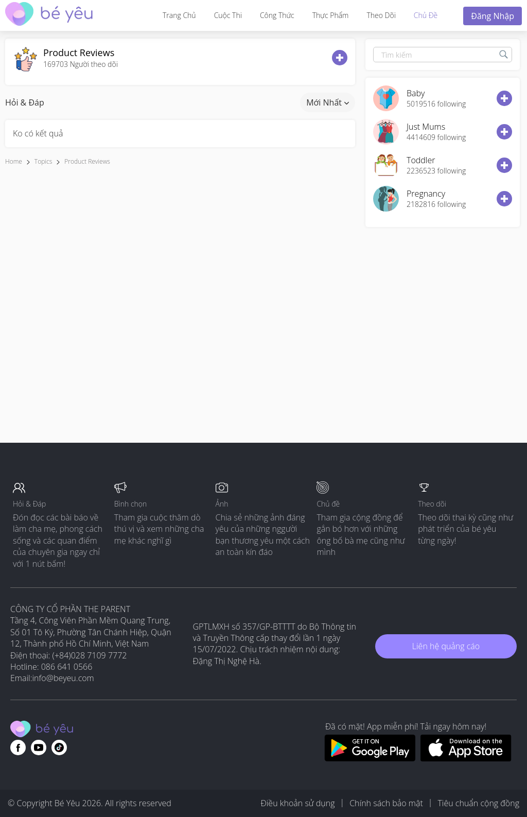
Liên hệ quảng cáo (446, 646)
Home (13, 161)
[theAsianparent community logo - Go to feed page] (49, 15)
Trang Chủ (179, 15)
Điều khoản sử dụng (297, 803)
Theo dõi (380, 15)
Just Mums (426, 126)
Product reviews (87, 161)
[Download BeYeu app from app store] (466, 758)
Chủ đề (425, 15)
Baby (416, 93)
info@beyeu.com (63, 678)
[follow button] (339, 57)
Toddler (421, 160)
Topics (43, 161)
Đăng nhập (492, 16)
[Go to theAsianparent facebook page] (18, 747)
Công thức (277, 15)
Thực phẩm (330, 15)
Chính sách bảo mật (386, 803)
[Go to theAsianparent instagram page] (59, 747)
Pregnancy (426, 193)
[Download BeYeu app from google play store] (369, 758)
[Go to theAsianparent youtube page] (38, 747)
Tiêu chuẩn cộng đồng (478, 803)
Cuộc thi (228, 15)
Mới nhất (327, 102)
